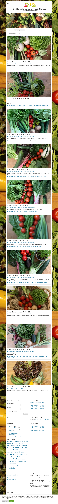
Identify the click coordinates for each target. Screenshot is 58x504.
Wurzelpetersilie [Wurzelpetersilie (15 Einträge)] (14, 466)
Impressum (9, 477)
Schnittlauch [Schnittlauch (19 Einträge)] (14, 461)
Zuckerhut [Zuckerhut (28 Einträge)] (24, 466)
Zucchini (12, 320)
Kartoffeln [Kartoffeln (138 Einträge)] (16, 447)
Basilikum (28, 282)
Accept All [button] (12, 501)
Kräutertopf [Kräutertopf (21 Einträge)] (21, 450)
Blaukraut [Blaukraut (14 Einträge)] (12, 441)
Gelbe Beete (28, 140)
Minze (40, 356)
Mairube (33, 68)
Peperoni (33, 105)
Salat (40, 68)
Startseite (11, 30)
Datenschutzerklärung (11, 479)
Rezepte (10, 430)
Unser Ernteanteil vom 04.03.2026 (37, 402)
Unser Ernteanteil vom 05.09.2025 (18, 62)
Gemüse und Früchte (17, 68)
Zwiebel (46, 68)
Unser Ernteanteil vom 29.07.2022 (18, 349)
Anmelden (26, 413)
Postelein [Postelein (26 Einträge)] (23, 456)
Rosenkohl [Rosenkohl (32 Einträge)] (9, 459)
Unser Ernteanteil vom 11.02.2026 (37, 406)
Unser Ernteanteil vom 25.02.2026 (37, 404)
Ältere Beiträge (11, 398)
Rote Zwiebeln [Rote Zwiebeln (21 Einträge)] (23, 459)
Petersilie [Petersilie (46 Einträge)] (13, 457)
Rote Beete (45, 318)
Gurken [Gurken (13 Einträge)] (12, 447)
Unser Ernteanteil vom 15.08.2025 (18, 134)
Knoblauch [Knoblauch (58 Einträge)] (24, 447)
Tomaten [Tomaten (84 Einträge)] (13, 464)
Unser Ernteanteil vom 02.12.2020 (42, 419)
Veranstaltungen (12, 434)
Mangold (30, 105)
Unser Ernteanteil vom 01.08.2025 (18, 206)
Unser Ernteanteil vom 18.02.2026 (37, 405)
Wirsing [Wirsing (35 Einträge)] (9, 466)
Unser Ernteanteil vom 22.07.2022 (18, 387)
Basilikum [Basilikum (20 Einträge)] (9, 441)
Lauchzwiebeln (32, 246)
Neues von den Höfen (13, 429)
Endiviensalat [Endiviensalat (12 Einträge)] (9, 443)
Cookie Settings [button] (5, 501)
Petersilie (37, 68)
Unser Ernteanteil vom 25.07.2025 (18, 241)
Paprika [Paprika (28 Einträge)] (20, 454)
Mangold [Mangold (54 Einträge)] (9, 454)
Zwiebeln (16, 320)
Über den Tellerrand (13, 433)
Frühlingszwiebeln (26, 318)
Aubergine (24, 176)
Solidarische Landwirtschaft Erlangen (29, 9)
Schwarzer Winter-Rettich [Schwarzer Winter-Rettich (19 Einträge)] (21, 461)
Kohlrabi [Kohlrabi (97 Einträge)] (16, 450)
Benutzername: (10, 403)
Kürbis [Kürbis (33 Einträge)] (25, 450)
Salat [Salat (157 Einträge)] (9, 461)
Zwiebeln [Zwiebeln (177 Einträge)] (11, 468)
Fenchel (24, 68)
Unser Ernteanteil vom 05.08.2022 (18, 312)
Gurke (27, 68)
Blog (8, 424)
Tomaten (42, 68)
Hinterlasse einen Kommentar (29, 63)
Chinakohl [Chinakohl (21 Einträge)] (26, 441)
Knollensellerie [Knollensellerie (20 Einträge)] (10, 450)
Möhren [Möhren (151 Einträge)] (16, 454)
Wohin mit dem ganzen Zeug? (15, 436)
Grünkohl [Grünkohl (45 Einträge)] (24, 445)
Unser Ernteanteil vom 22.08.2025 (18, 98)
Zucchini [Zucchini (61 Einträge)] (19, 466)
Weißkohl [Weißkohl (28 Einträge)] (25, 463)
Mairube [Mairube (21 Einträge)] (22, 452)
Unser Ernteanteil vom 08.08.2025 (18, 169)
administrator (20, 63)
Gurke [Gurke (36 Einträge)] (8, 447)
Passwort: (9, 407)
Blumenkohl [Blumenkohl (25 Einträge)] (17, 441)
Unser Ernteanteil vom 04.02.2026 (37, 408)
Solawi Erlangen (12, 431)
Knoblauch (41, 318)
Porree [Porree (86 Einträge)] (19, 457)
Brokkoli (24, 356)
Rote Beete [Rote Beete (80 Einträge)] (16, 459)
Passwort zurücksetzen (12, 413)
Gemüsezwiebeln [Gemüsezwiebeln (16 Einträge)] (19, 445)
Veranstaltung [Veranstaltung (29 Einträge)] (19, 464)
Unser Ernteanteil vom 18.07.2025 (18, 275)
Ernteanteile (11, 68)
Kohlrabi (30, 68)
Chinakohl (28, 176)
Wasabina (43, 105)
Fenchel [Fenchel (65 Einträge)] (20, 443)
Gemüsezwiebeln (32, 318)
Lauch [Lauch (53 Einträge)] (9, 452)
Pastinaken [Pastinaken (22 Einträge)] (24, 454)
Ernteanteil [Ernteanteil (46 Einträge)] (14, 443)
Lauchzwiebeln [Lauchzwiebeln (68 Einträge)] (15, 452)
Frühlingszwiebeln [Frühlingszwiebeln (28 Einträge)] (11, 445)
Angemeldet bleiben (12, 411)
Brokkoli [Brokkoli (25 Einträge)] (21, 441)
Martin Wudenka (19, 313)
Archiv (8, 417)
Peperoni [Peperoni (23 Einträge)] (9, 456)
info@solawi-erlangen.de (12, 475)
